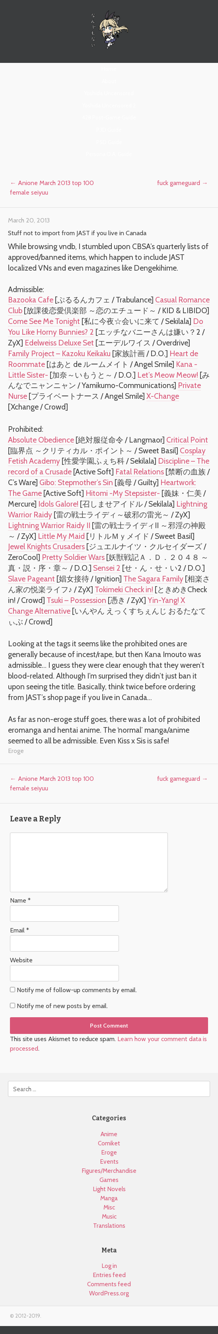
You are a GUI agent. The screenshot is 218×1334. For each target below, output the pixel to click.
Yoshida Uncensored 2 (109, 105)
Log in (109, 1266)
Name (20, 900)
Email (19, 930)
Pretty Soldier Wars (73, 557)
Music (109, 1216)
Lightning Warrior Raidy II (49, 525)
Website (21, 960)
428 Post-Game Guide (109, 117)
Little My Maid (61, 536)
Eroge (16, 751)
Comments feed (109, 1284)
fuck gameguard (182, 183)
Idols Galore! (58, 504)
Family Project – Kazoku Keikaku (59, 353)
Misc (109, 1207)
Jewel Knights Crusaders (46, 546)
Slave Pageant (31, 578)
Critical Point (187, 440)
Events (109, 1161)
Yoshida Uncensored (109, 93)
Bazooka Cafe (30, 299)
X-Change (162, 396)
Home (109, 69)
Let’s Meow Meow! (167, 375)
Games (109, 1180)
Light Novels (109, 1189)
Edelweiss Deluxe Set (59, 342)
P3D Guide (109, 130)
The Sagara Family (153, 578)
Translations (109, 1225)
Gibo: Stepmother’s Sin (76, 482)
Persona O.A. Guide (109, 154)
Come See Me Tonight (44, 321)
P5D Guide (109, 142)
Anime (109, 1134)
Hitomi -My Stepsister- (123, 493)
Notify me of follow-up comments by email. (77, 990)
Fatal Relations (139, 471)
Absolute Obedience (41, 440)
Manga (109, 1198)
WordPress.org (109, 1293)
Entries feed (109, 1275)
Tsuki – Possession (76, 600)
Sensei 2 (107, 568)
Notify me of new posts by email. (62, 1006)
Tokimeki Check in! (124, 589)
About (109, 81)
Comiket (109, 1143)
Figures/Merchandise (109, 1170)
